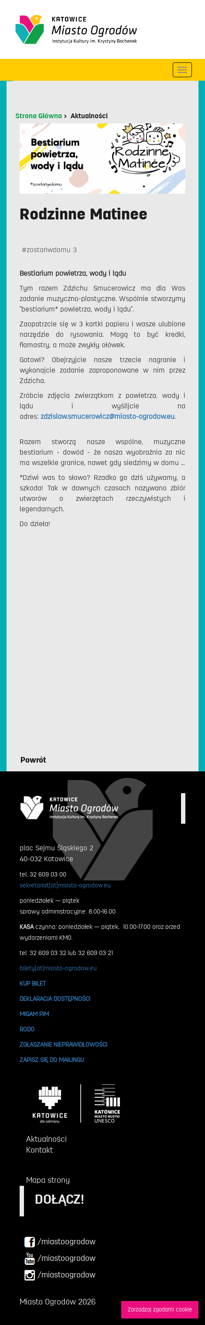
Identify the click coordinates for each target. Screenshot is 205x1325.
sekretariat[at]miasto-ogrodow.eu (65, 885)
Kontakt (39, 1150)
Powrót (33, 760)
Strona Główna (38, 116)
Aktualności (89, 116)
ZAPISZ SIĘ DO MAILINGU (52, 1060)
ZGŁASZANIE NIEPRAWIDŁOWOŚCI (63, 1044)
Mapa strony (48, 1180)
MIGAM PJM (34, 1014)
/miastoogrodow (60, 1242)
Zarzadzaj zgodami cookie (160, 1309)
